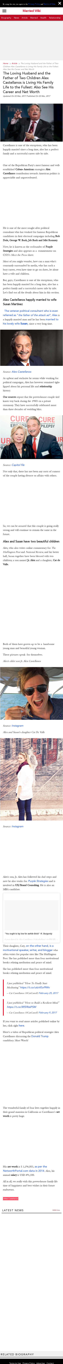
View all (56, 1202)
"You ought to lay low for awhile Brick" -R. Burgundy (28, 925)
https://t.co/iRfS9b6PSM (21, 998)
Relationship (55, 17)
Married (34, 17)
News (16, 17)
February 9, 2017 (48, 1004)
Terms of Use (49, 4)
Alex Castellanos (21, 363)
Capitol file (18, 456)
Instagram (17, 717)
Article (25, 17)
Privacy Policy (35, 4)
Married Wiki (31, 11)
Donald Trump (40, 1028)
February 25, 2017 (48, 985)
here (21, 1017)
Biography (6, 17)
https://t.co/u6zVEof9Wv (35, 979)
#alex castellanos (11, 1191)
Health (43, 17)
